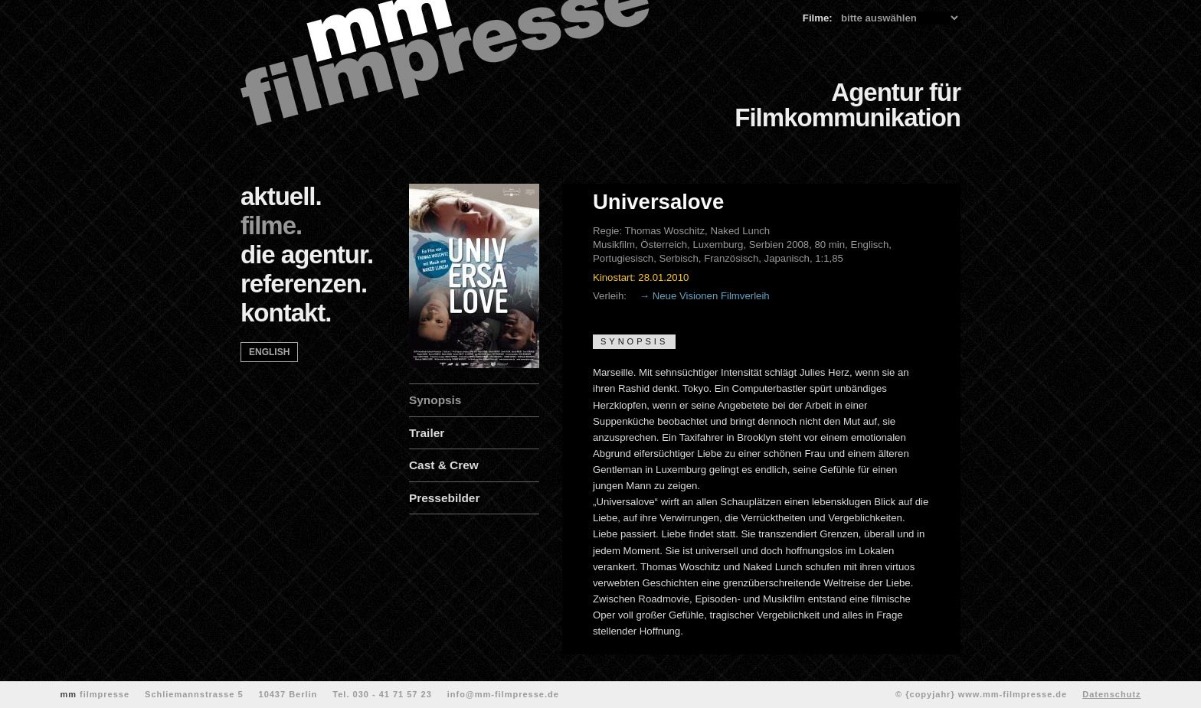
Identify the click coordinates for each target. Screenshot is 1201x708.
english (269, 352)
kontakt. (286, 313)
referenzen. (304, 283)
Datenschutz (1111, 694)
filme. (271, 225)
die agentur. (307, 254)
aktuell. (281, 196)
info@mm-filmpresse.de (503, 694)
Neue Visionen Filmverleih (711, 296)
